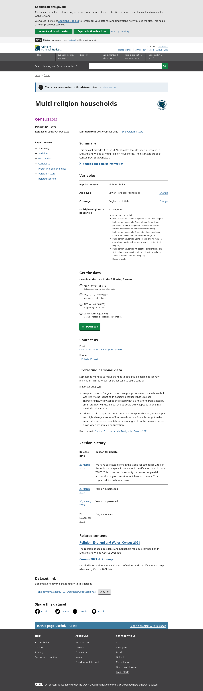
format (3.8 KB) (94, 306)
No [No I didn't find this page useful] (76, 625)
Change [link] (163, 192)
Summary (43, 148)
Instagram (121, 647)
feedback (72, 40)
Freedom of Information (89, 662)
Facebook (46, 611)
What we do (82, 642)
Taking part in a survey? (155, 56)
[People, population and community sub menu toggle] (133, 57)
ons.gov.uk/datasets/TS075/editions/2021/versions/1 (67, 591)
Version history (46, 173)
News (79, 657)
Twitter (65, 611)
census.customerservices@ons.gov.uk (100, 349)
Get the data (45, 158)
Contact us (44, 163)
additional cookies (68, 20)
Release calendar (124, 50)
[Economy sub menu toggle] (88, 57)
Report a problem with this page (148, 625)
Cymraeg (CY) (163, 46)
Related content (47, 178)
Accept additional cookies (53, 31)
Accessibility (42, 642)
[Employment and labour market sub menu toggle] (111, 57)
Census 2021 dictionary (96, 559)
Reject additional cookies (92, 31)
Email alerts (122, 672)
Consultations (123, 662)
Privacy (39, 652)
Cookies (39, 647)
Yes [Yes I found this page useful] (70, 625)
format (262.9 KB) (96, 296)
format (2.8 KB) (103, 315)
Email (101, 611)
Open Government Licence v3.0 (102, 684)
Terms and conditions (47, 657)
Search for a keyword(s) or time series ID (56, 66)
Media (151, 50)
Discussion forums (126, 667)
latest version (109, 87)
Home (39, 55)
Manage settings (120, 31)
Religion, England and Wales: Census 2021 (109, 542)
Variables (43, 153)
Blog (166, 50)
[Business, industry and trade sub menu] (66, 57)
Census (47, 75)
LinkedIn (83, 611)
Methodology (140, 50)
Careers (80, 647)
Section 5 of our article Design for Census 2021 (121, 431)
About (159, 50)
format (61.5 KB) (100, 287)
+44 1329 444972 (88, 358)
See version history (132, 131)
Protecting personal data (52, 168)
